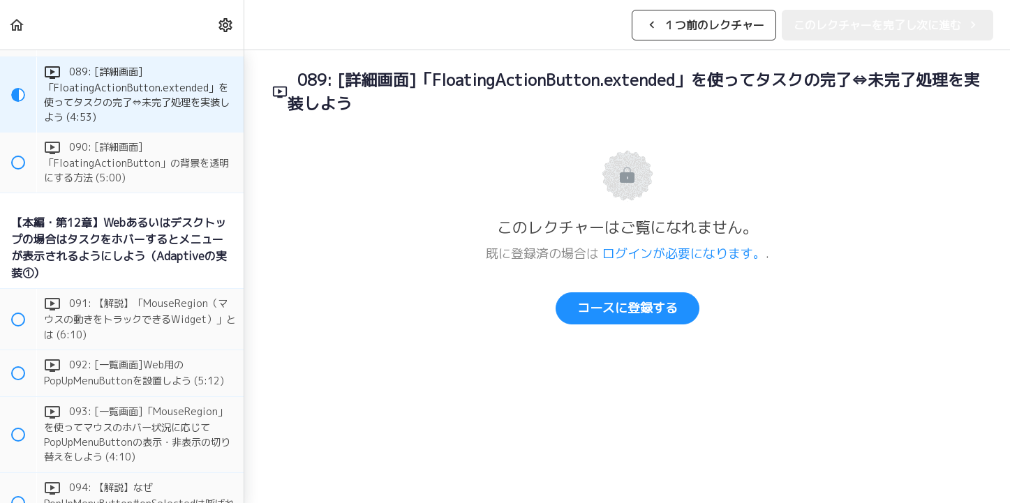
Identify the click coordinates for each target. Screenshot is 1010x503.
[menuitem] (226, 25)
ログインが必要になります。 (684, 253)
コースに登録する (627, 308)
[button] (17, 25)
